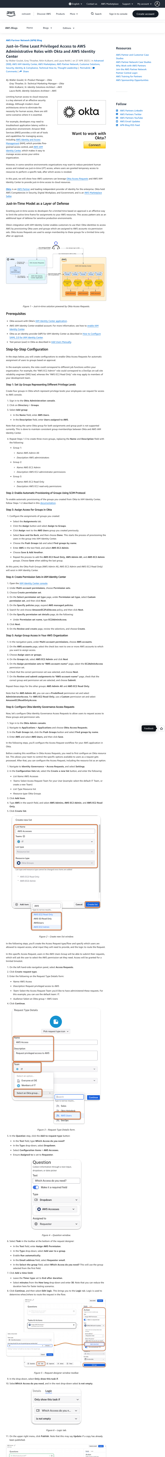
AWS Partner (23, 189)
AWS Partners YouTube (129, 117)
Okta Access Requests (77, 178)
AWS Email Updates (128, 121)
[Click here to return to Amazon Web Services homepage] (10, 15)
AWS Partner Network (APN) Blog (24, 40)
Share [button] (24, 71)
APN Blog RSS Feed (128, 125)
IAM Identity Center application (51, 321)
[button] (160, 4)
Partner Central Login (126, 72)
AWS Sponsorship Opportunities (132, 80)
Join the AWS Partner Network (131, 69)
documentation (48, 503)
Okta (8, 189)
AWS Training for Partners (129, 76)
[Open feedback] (161, 728)
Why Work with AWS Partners (131, 65)
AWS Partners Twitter (128, 114)
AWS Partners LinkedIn (129, 110)
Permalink (85, 67)
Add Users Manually (61, 342)
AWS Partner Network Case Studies (133, 62)
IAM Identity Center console (33, 583)
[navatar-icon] (157, 3)
